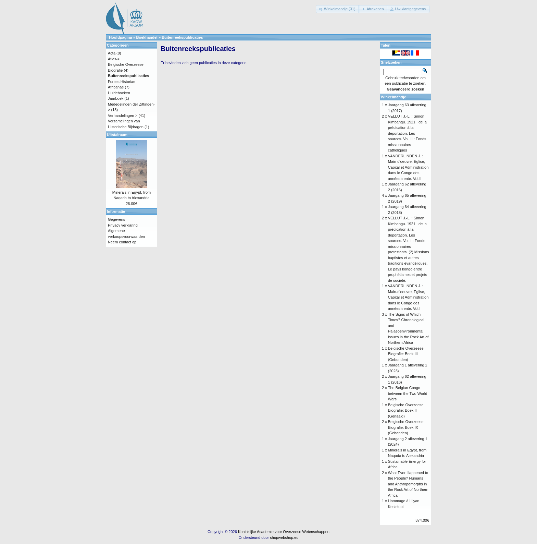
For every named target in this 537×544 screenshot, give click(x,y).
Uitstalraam (117, 135)
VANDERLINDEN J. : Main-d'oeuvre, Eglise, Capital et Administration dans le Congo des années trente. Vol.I (408, 297)
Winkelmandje (393, 97)
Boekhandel (147, 37)
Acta (111, 53)
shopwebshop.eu (284, 537)
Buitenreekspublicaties (182, 37)
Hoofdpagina (120, 37)
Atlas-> (114, 59)
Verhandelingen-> (123, 115)
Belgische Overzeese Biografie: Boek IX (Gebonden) (406, 427)
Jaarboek (115, 98)
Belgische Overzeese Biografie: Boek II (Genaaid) (406, 410)
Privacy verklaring (123, 225)
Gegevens (116, 219)
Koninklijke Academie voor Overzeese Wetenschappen (283, 532)
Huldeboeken (119, 93)
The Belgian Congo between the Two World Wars (407, 393)
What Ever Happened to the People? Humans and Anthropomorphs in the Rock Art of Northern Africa (408, 484)
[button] (338, 9)
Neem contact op (122, 242)
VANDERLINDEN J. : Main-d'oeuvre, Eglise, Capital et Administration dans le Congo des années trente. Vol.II (408, 167)
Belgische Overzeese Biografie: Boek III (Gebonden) (406, 354)
